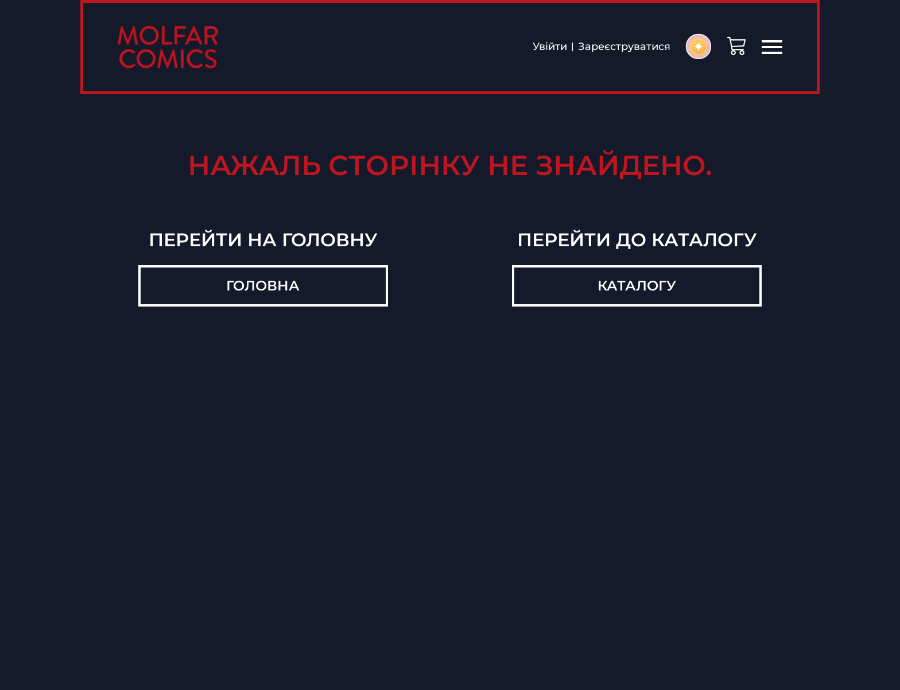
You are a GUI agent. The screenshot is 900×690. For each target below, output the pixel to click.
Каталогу (637, 285)
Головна (263, 285)
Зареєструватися (624, 47)
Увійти (550, 47)
